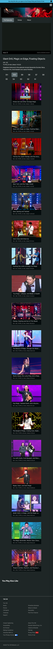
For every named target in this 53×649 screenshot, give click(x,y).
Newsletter (31, 610)
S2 (28, 79)
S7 (36, 75)
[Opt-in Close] (51, 1)
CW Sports (6, 610)
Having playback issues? (43, 52)
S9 (22, 75)
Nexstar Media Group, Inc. (35, 625)
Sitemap (30, 630)
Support (5, 615)
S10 (14, 75)
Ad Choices (6, 628)
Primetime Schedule (33, 605)
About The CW (32, 623)
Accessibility (6, 625)
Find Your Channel (33, 612)
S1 (35, 79)
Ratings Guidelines (8, 630)
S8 (29, 75)
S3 (21, 79)
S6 (43, 75)
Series (4, 605)
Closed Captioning (8, 623)
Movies (5, 608)
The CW (3, 5)
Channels (5, 612)
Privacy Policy (31, 1)
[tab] (8, 20)
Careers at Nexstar (33, 628)
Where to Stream (32, 608)
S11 (7, 75)
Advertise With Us (8, 632)
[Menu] (51, 5)
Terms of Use (40, 1)
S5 (7, 79)
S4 (14, 79)
